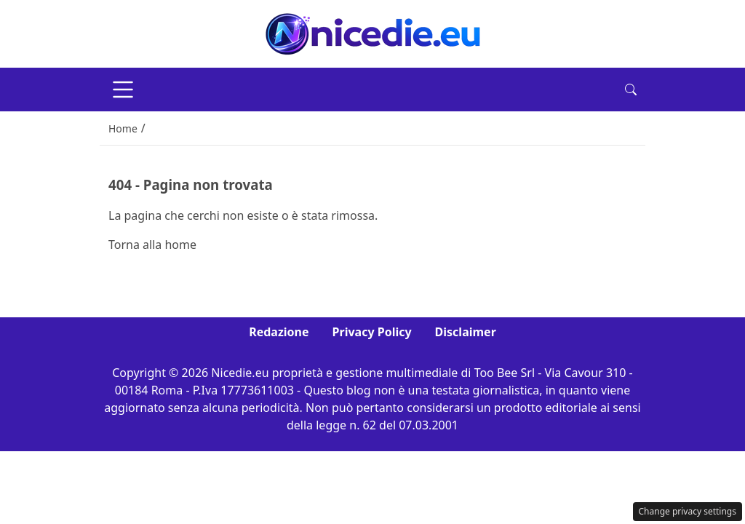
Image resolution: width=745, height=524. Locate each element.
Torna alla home (152, 245)
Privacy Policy (372, 332)
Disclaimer (465, 332)
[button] (631, 89)
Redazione (278, 332)
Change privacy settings (688, 511)
